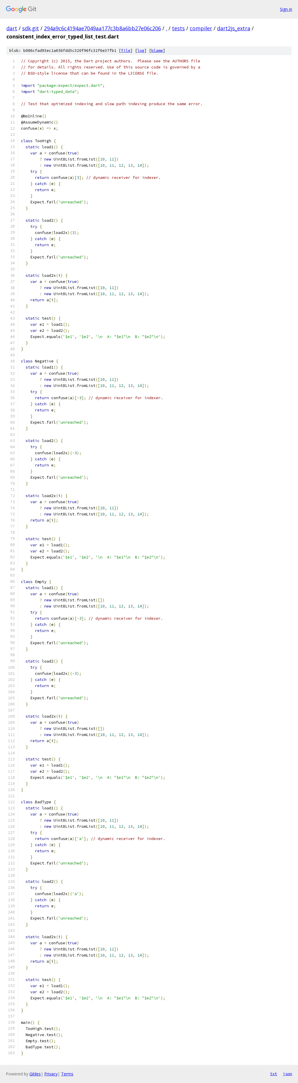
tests (178, 28)
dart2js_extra (233, 28)
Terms (67, 1074)
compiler (201, 28)
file (125, 50)
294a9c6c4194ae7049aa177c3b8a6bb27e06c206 (102, 28)
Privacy (51, 1074)
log (140, 50)
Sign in (286, 9)
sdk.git (30, 28)
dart (11, 28)
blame (157, 50)
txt (273, 1073)
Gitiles (35, 1074)
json (287, 1073)
